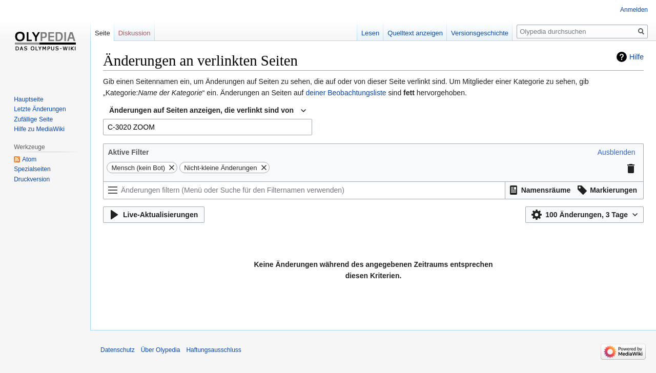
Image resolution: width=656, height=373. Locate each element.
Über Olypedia (160, 350)
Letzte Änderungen (40, 109)
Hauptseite (28, 99)
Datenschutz (117, 350)
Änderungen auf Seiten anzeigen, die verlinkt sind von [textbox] (201, 110)
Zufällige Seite (33, 119)
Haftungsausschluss (213, 350)
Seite (102, 33)
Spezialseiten (32, 169)
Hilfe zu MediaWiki (39, 129)
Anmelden (634, 9)
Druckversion (32, 179)
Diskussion (134, 33)
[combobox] (207, 110)
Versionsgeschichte (479, 33)
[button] (616, 152)
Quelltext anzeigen (415, 33)
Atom (29, 159)
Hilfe (636, 57)
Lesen (370, 33)
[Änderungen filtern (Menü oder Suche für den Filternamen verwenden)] (304, 190)
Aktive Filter (128, 152)
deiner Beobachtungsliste (345, 93)
